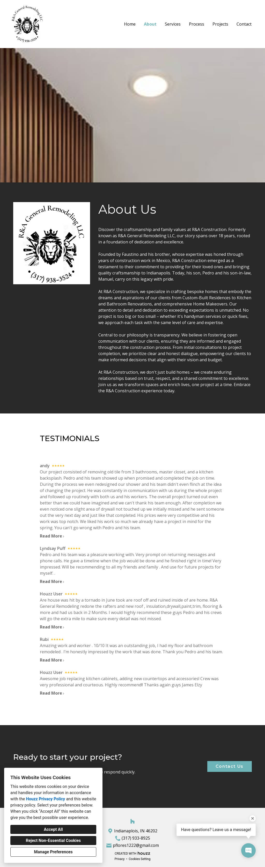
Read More (52, 536)
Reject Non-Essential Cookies (53, 840)
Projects (220, 24)
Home (130, 24)
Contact (244, 24)
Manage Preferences (53, 851)
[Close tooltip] (252, 818)
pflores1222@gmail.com (136, 845)
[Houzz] (132, 821)
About (150, 24)
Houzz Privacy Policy (45, 798)
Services (173, 24)
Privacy (120, 859)
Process (196, 24)
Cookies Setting (140, 859)
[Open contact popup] (248, 850)
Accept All (53, 829)
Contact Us (230, 766)
